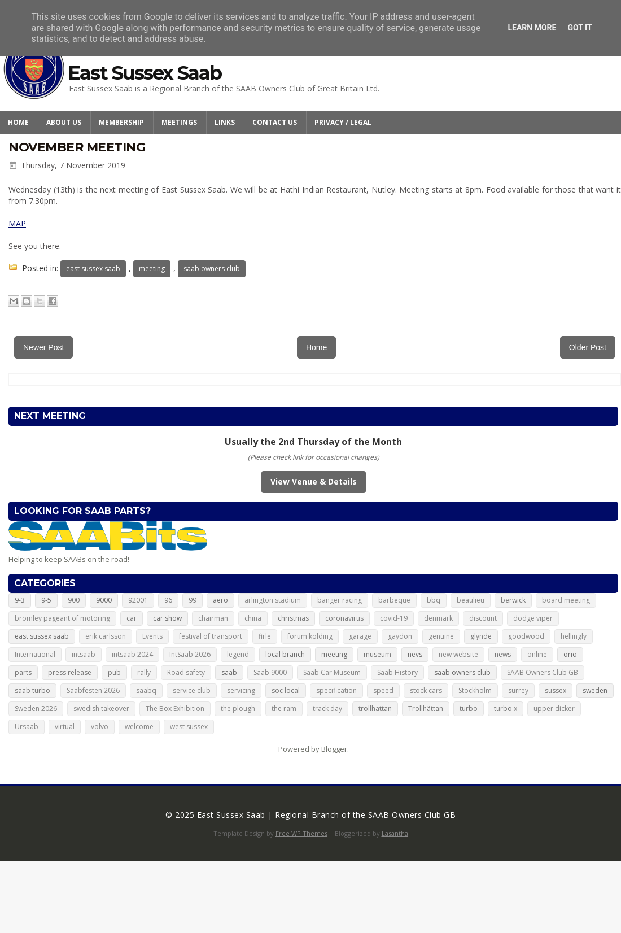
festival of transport (210, 636)
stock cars (426, 690)
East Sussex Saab (144, 73)
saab (229, 672)
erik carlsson (105, 636)
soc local (286, 690)
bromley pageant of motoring (62, 618)
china (252, 618)
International (35, 654)
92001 (138, 600)
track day (327, 708)
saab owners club (211, 268)
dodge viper (533, 618)
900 (74, 600)
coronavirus (344, 618)
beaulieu (470, 600)
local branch (285, 654)
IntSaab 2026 (190, 654)
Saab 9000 (270, 672)
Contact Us (274, 122)
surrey (518, 690)
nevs (415, 654)
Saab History (397, 672)
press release (69, 672)
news (503, 654)
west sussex (189, 726)
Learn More (532, 27)
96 (168, 600)
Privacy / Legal (342, 122)
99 (192, 600)
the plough (238, 708)
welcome (139, 726)
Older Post (587, 347)
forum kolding (310, 636)
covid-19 (394, 618)
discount (483, 618)
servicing (241, 690)
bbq (433, 600)
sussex (555, 690)
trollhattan (375, 708)
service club (192, 690)
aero (220, 600)
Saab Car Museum (332, 672)
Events (152, 636)
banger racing (339, 600)
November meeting (76, 147)
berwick (513, 600)
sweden (595, 690)
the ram (284, 708)
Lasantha (395, 833)
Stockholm (475, 690)
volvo (99, 726)
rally (144, 672)
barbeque (394, 600)
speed (383, 690)
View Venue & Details (313, 481)
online (537, 654)
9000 (104, 600)
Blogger (334, 749)
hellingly (574, 636)
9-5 (46, 600)
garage (360, 636)
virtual (65, 726)
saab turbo (32, 690)
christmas (293, 618)
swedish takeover (101, 708)
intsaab (83, 654)
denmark (438, 618)
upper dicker (554, 708)
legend (238, 654)
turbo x (505, 708)
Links (225, 122)
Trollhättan (425, 708)
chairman (213, 618)
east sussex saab (93, 268)
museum (377, 654)
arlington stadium (272, 600)
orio (570, 654)
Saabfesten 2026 (93, 690)
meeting (152, 268)
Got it (579, 27)
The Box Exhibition (175, 708)
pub (114, 672)
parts (23, 672)
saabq (146, 690)
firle (265, 636)
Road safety (186, 672)
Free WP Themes (301, 833)
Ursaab (26, 726)
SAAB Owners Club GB (542, 672)
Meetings (179, 122)
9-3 (20, 600)
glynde (481, 636)
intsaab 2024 (132, 654)
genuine (441, 636)
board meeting (566, 600)
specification (336, 690)
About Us (63, 122)
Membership (121, 122)
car (131, 618)
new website (458, 654)
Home (18, 122)
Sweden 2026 (36, 708)
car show (167, 618)
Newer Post (43, 347)
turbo (469, 708)
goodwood (526, 636)
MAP (17, 223)
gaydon (400, 636)
